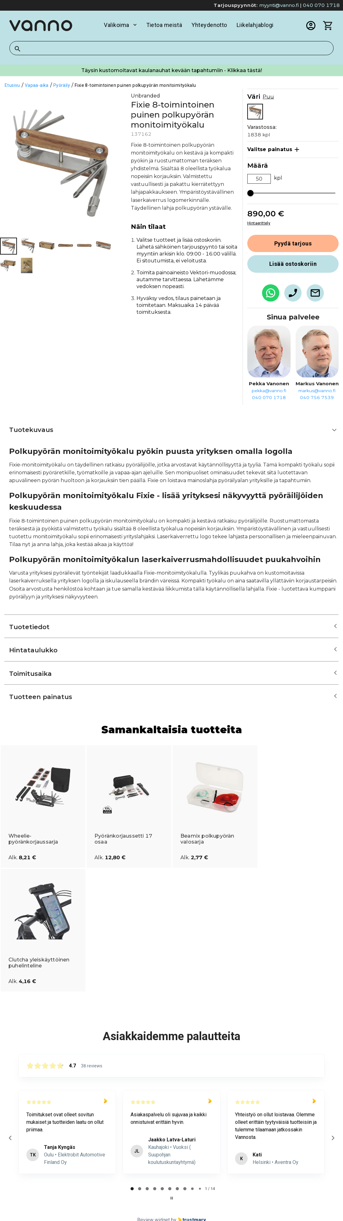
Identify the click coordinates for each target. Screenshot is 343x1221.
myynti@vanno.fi (279, 5)
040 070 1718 (321, 5)
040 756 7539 (317, 397)
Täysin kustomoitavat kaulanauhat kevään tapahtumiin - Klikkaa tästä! (171, 70)
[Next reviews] (333, 1138)
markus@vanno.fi (316, 390)
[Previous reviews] (10, 1138)
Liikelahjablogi (255, 25)
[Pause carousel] (172, 1198)
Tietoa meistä (164, 25)
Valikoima (120, 25)
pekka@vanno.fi (269, 390)
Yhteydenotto (209, 25)
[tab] (132, 1188)
